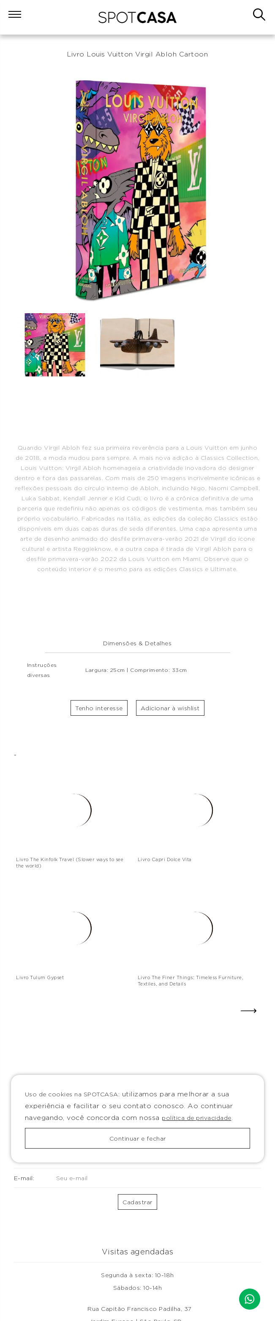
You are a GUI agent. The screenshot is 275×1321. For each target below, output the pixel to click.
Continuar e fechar (137, 1138)
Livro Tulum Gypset (40, 977)
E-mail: (67, 1178)
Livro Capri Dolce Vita (165, 859)
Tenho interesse (99, 708)
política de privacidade (196, 1117)
